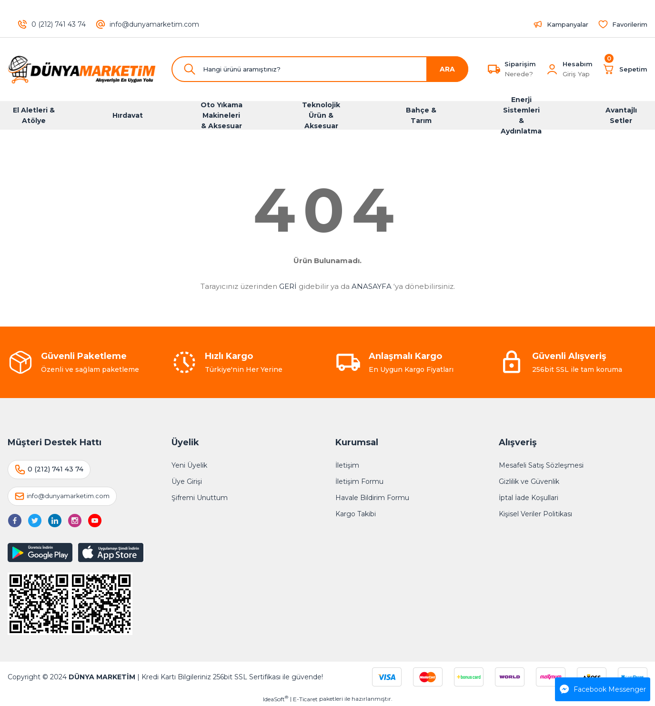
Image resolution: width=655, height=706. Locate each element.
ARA (447, 69)
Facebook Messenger (603, 689)
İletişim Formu (359, 481)
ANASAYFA (372, 286)
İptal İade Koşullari (528, 497)
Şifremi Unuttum (199, 497)
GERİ (288, 286)
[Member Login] (552, 69)
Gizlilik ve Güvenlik (529, 481)
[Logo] (82, 69)
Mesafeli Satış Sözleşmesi (541, 465)
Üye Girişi (186, 481)
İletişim (347, 465)
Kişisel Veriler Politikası (535, 514)
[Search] (319, 69)
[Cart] (624, 69)
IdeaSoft (275, 699)
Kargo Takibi (355, 514)
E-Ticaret (305, 699)
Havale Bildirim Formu (372, 497)
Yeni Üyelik (189, 465)
